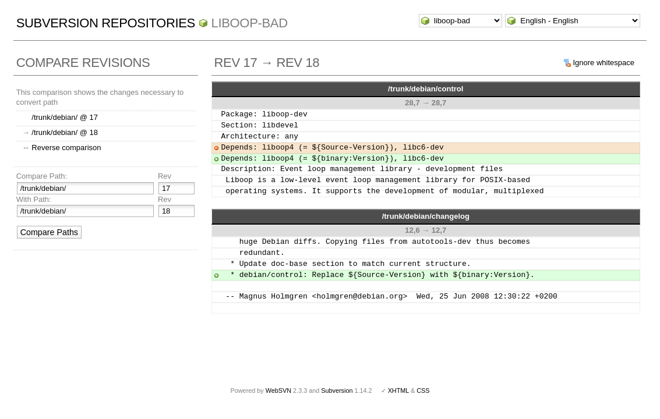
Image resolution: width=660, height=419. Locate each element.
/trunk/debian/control (425, 88)
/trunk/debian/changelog (426, 216)
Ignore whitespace (603, 62)
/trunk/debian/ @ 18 (64, 132)
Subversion (336, 390)
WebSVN (278, 390)
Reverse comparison (66, 147)
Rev (164, 176)
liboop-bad (249, 23)
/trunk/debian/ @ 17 (64, 117)
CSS (423, 390)
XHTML (398, 390)
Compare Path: (41, 176)
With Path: (33, 199)
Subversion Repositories (105, 23)
